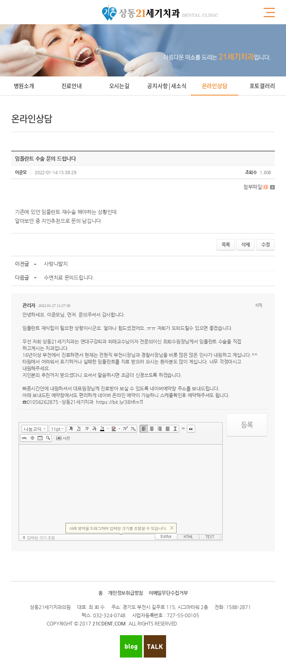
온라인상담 (215, 86)
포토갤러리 (262, 86)
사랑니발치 (56, 264)
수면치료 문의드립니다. (69, 277)
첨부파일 (259, 187)
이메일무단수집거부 (168, 593)
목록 (226, 244)
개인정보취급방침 (125, 593)
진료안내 (71, 86)
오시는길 (119, 86)
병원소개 (24, 86)
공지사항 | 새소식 (166, 86)
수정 (265, 244)
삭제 (245, 244)
